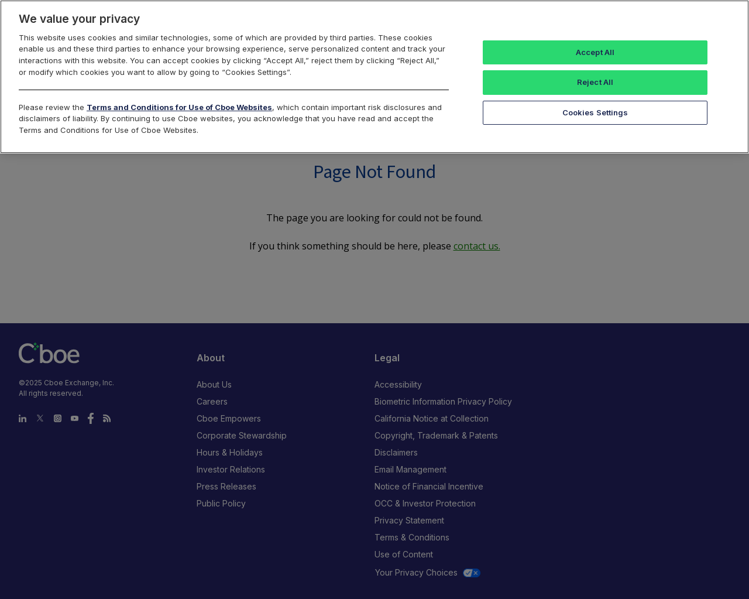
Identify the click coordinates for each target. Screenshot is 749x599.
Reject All (595, 82)
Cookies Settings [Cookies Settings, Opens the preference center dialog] (595, 112)
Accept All (595, 52)
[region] (374, 76)
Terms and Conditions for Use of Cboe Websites (179, 107)
